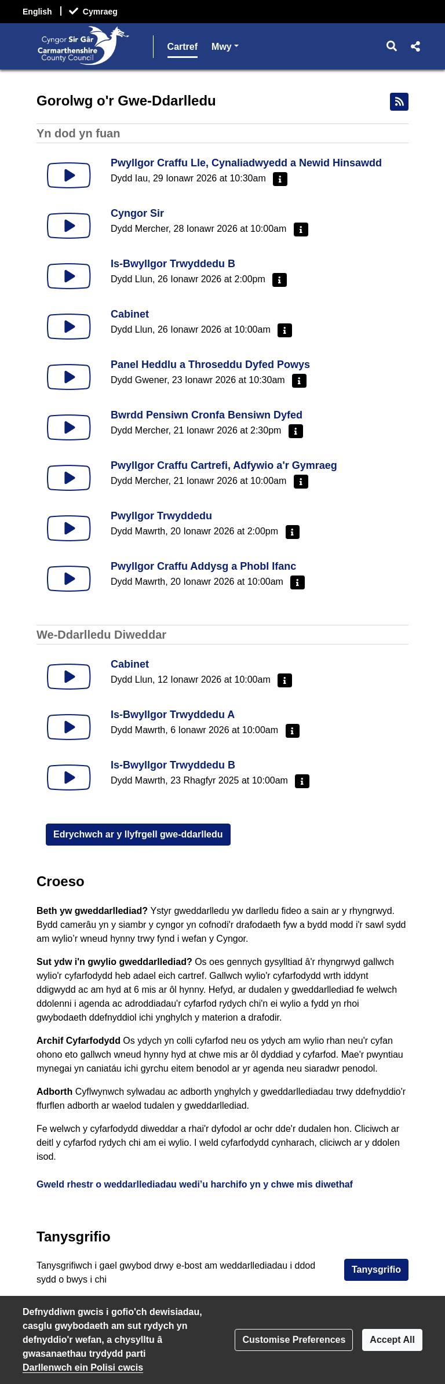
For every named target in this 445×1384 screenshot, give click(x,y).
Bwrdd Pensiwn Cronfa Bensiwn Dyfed (206, 415)
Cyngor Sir (137, 213)
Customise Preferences (293, 1340)
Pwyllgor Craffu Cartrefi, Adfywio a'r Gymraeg (224, 465)
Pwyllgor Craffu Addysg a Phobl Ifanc (203, 566)
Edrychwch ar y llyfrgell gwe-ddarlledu (138, 834)
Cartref (182, 47)
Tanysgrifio (376, 1269)
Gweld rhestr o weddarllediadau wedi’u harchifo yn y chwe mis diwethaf (195, 1184)
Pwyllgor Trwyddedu (161, 516)
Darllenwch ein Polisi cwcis (83, 1367)
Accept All (392, 1340)
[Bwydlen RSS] (399, 102)
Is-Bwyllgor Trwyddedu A (173, 714)
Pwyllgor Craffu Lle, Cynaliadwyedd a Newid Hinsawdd (246, 163)
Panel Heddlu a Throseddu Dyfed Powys (210, 364)
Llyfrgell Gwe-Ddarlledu (263, 47)
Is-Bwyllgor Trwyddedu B (173, 263)
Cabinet (130, 314)
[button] (392, 46)
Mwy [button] (343, 45)
